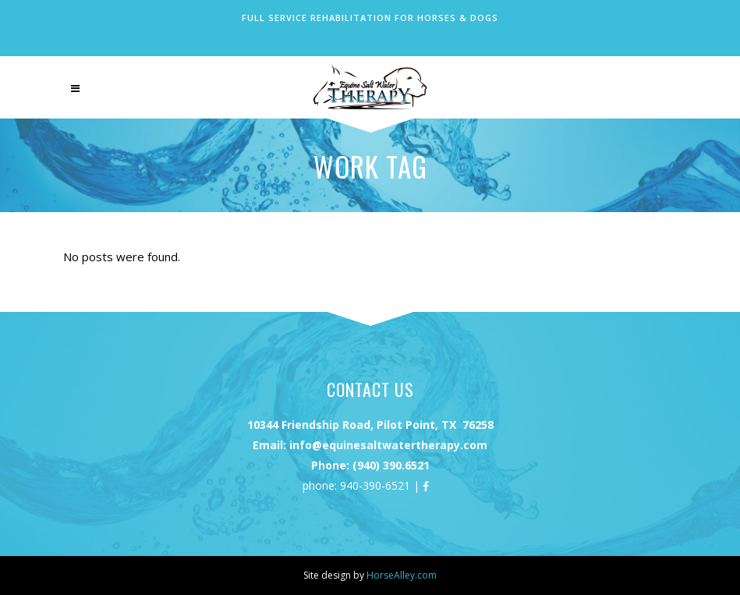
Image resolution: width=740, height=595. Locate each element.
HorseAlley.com (401, 575)
